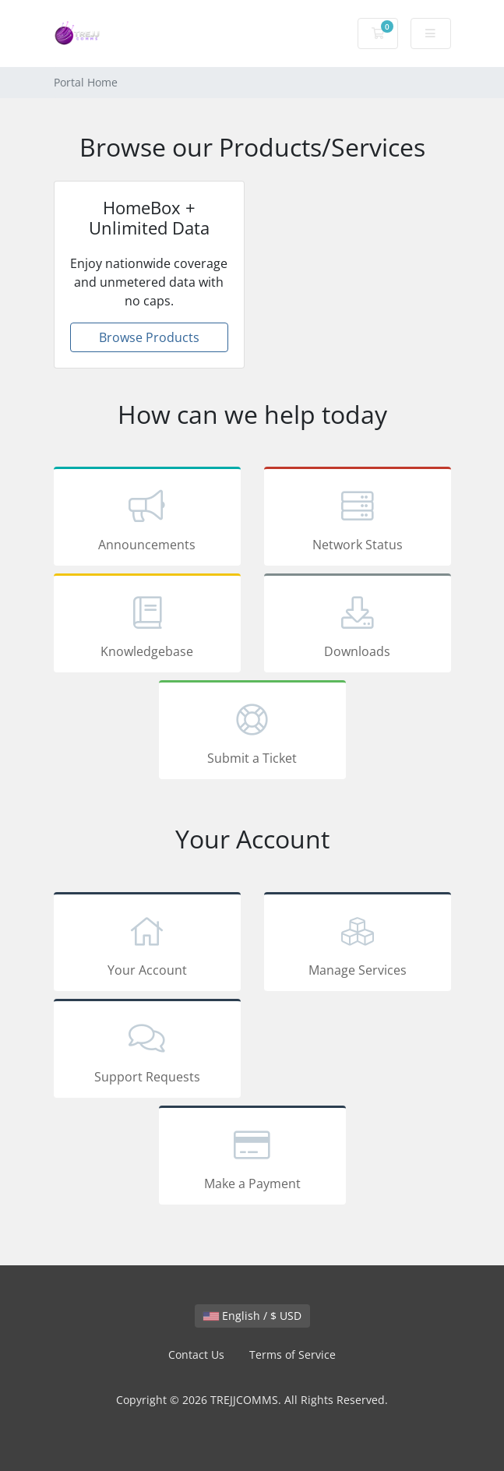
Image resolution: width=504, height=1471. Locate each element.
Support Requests (147, 1051)
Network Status (357, 519)
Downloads (357, 625)
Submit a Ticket (252, 732)
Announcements (147, 519)
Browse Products (149, 337)
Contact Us (196, 1354)
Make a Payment (252, 1158)
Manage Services (357, 944)
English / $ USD (252, 1315)
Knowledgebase (147, 625)
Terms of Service (292, 1354)
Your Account (147, 944)
